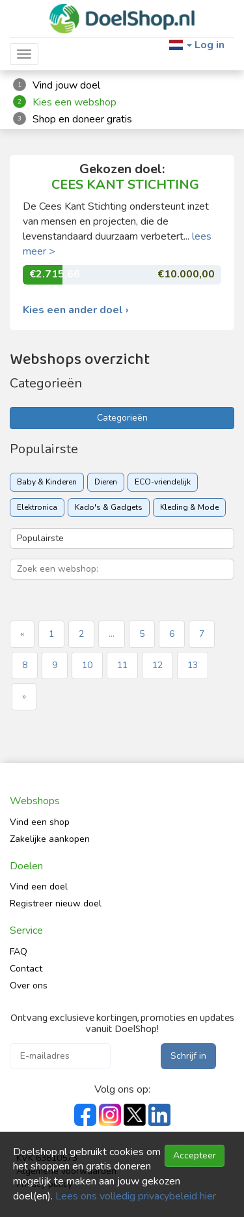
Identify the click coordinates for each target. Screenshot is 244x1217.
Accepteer (194, 1155)
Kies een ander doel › (76, 310)
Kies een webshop (74, 102)
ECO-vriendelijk (163, 482)
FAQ (18, 951)
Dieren (105, 482)
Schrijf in (188, 1056)
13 (192, 665)
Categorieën (122, 418)
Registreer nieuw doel (56, 903)
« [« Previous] (22, 634)
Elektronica (37, 507)
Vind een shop (40, 822)
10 (87, 665)
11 (122, 665)
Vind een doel (39, 886)
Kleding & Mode (189, 507)
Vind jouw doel (66, 85)
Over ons (28, 985)
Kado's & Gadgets (108, 507)
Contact (26, 968)
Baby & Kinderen (47, 482)
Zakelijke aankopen (50, 839)
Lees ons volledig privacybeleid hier (135, 1196)
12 (157, 665)
